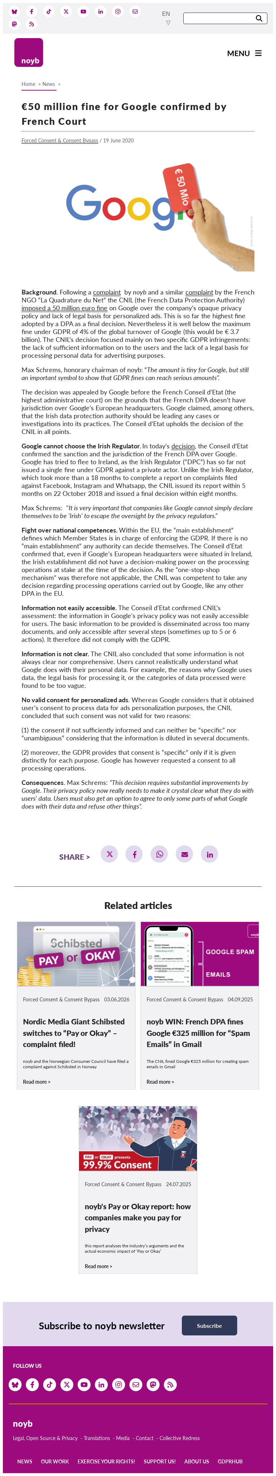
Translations (97, 1438)
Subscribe (209, 1325)
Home (28, 84)
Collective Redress (180, 1438)
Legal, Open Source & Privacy (45, 1438)
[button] (109, 854)
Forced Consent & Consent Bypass (60, 140)
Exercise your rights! (106, 1461)
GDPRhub (230, 1461)
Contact (144, 1438)
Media (123, 1438)
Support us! (160, 1461)
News (48, 84)
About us (196, 1461)
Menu (238, 53)
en (166, 14)
